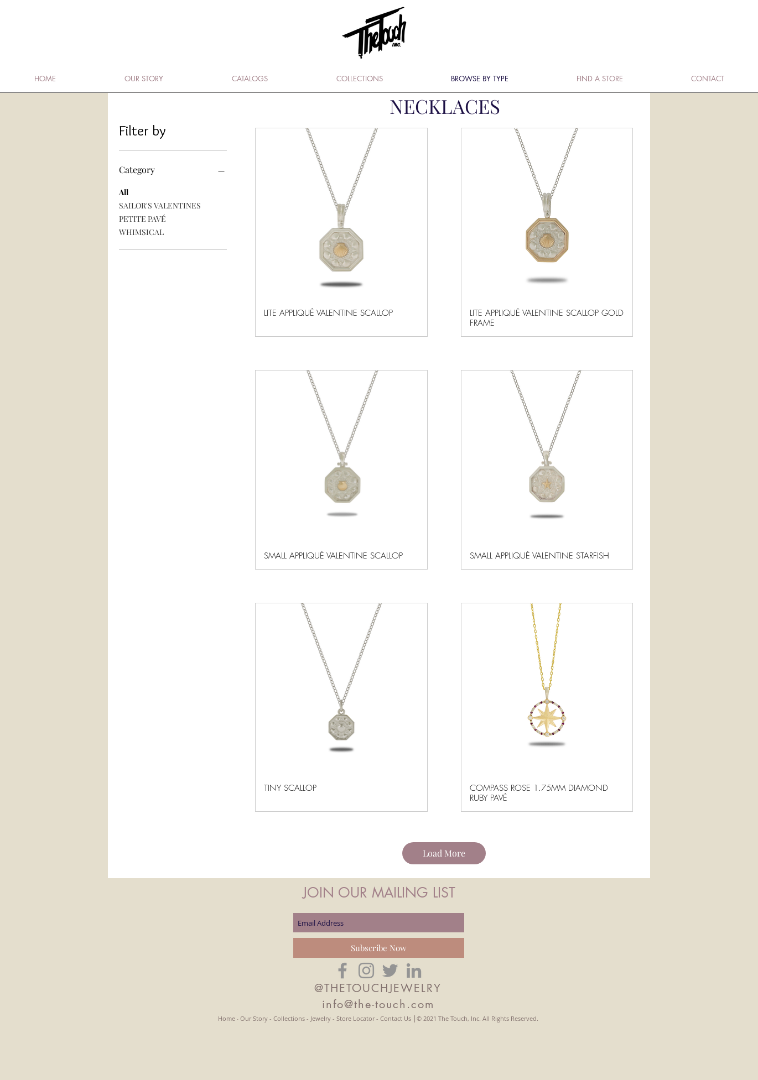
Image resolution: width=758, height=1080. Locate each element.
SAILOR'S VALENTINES (160, 205)
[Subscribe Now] (378, 948)
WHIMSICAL (141, 231)
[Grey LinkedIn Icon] (413, 970)
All (123, 191)
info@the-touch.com (378, 1004)
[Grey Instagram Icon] (366, 970)
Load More (444, 853)
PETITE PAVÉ (142, 218)
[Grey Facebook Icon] (342, 970)
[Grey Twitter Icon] (390, 970)
